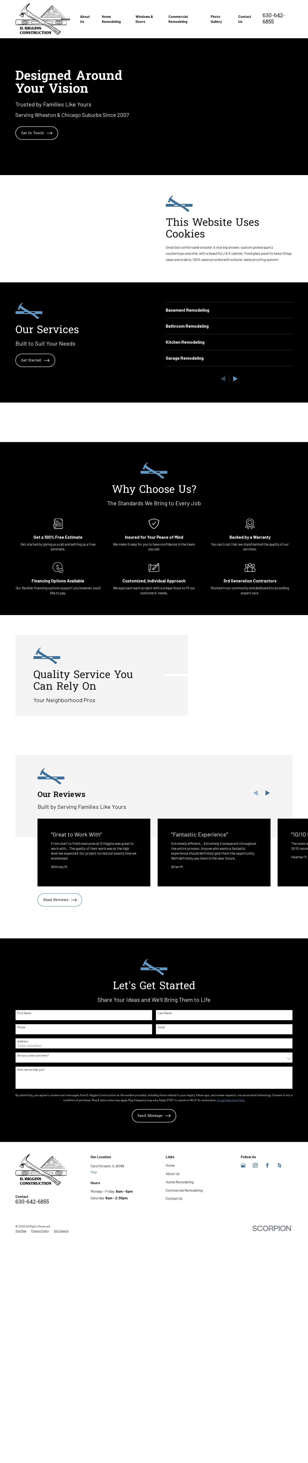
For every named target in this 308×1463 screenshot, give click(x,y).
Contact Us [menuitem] (244, 18)
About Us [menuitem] (85, 18)
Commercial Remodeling (184, 1427)
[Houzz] (279, 1402)
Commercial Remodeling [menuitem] (178, 18)
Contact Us (174, 1435)
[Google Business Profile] (243, 1402)
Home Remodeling (180, 1419)
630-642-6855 (274, 19)
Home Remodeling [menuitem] (111, 18)
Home (170, 1402)
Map (94, 1409)
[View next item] (267, 1029)
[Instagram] (255, 1402)
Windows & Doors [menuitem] (144, 18)
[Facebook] (267, 1402)
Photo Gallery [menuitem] (216, 18)
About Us (173, 1410)
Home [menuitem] (65, 19)
